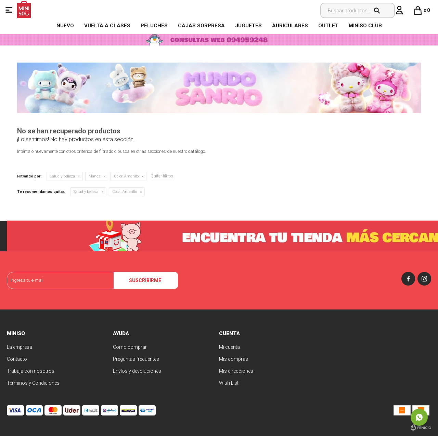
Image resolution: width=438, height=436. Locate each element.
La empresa (19, 347)
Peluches (154, 26)
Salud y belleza (62, 176)
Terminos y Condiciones (33, 383)
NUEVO (65, 26)
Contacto (17, 359)
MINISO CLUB (365, 26)
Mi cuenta (229, 347)
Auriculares (290, 26)
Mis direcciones (236, 371)
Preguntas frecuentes (136, 359)
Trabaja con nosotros (30, 371)
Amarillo (126, 176)
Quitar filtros (162, 176)
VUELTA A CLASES (107, 26)
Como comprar (130, 347)
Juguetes (248, 26)
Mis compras (233, 359)
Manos (94, 176)
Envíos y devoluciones (137, 371)
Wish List (229, 383)
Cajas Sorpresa (201, 26)
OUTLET (328, 26)
